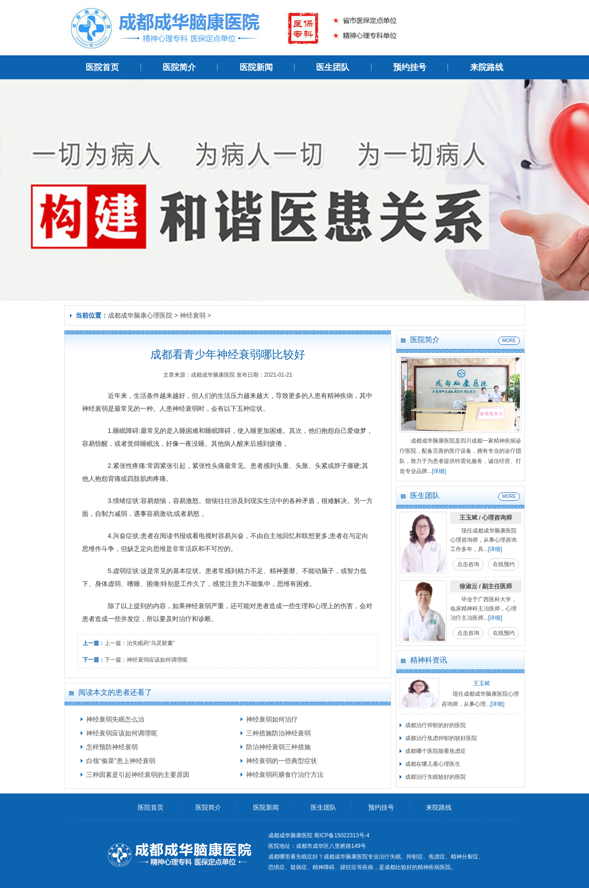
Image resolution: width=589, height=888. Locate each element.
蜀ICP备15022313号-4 (341, 835)
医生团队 (332, 67)
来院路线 (486, 67)
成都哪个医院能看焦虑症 (435, 751)
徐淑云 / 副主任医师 (485, 586)
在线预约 (504, 564)
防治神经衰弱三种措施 (278, 747)
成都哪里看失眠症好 (293, 856)
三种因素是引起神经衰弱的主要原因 (137, 774)
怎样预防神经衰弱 (112, 747)
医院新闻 (256, 67)
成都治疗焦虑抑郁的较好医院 (441, 738)
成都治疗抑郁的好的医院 (435, 725)
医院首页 (102, 67)
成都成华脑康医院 (346, 856)
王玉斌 (481, 683)
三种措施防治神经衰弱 (278, 733)
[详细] (439, 471)
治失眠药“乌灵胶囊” (151, 643)
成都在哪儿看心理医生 (432, 764)
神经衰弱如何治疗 (272, 719)
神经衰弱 (193, 315)
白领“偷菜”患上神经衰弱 (120, 760)
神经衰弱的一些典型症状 (281, 760)
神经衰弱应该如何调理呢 (157, 660)
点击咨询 (468, 564)
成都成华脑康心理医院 (140, 315)
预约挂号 (409, 67)
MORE (509, 340)
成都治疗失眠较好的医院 (435, 777)
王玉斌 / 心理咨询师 (485, 517)
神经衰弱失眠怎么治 (115, 719)
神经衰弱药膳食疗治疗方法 (285, 774)
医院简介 (179, 67)
